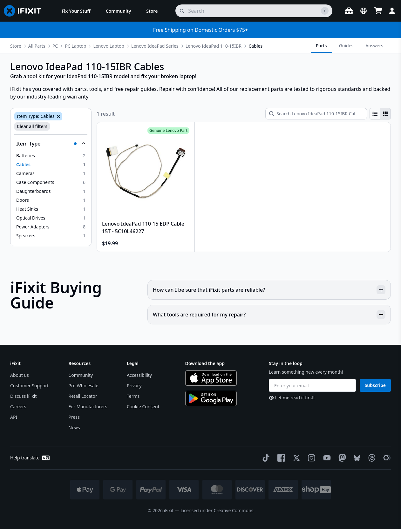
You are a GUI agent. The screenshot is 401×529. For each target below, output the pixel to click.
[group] (380, 113)
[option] (50, 156)
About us (19, 375)
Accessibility (139, 375)
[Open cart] (378, 11)
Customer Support (29, 386)
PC (55, 46)
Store (15, 46)
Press (74, 417)
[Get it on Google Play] (211, 398)
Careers (18, 407)
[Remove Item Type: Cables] (58, 116)
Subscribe (375, 385)
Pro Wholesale (84, 386)
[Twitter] (295, 458)
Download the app (205, 363)
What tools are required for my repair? (269, 314)
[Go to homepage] (25, 11)
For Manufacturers (88, 407)
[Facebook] (280, 458)
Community (81, 375)
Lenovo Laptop (108, 46)
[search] (253, 10)
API (13, 417)
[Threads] (370, 458)
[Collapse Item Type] (50, 143)
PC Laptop (75, 46)
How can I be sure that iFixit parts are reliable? (269, 289)
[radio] (375, 113)
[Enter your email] (312, 385)
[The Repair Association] (386, 458)
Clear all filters (32, 126)
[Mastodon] (341, 458)
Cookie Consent (143, 407)
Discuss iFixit (23, 396)
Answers (374, 46)
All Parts (36, 46)
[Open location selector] (363, 11)
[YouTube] (326, 458)
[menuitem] (76, 11)
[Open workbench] (349, 10)
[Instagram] (310, 458)
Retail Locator (83, 396)
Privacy (134, 386)
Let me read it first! (292, 398)
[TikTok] (265, 458)
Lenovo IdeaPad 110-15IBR (213, 46)
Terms (133, 396)
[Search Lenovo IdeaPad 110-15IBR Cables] (316, 113)
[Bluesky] (355, 458)
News (74, 427)
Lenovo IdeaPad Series (155, 46)
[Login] (392, 11)
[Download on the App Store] (211, 378)
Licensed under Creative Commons (216, 510)
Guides (346, 46)
